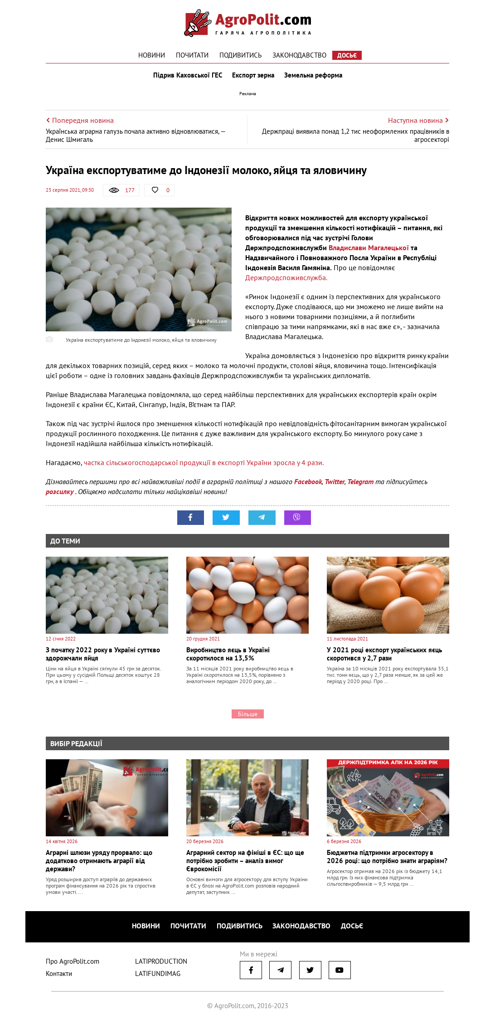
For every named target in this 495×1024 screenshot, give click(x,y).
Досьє (347, 55)
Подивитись (240, 55)
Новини (151, 55)
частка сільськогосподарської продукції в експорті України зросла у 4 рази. (204, 464)
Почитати (192, 55)
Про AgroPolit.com (72, 962)
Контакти (59, 974)
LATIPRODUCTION (161, 962)
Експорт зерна (253, 76)
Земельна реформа (314, 76)
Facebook (308, 483)
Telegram (360, 483)
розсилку (60, 493)
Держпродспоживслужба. (286, 279)
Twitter (335, 483)
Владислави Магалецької (369, 249)
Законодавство (299, 55)
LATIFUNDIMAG (157, 974)
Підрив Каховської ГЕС (186, 76)
